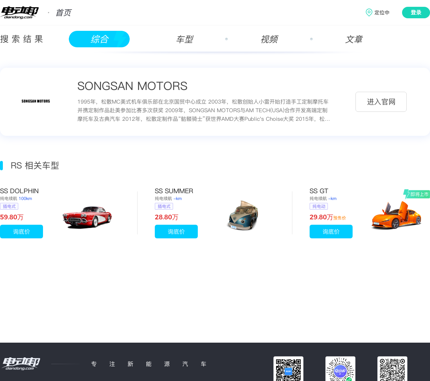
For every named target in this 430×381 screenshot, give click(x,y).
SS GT (319, 190)
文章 (353, 39)
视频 (268, 39)
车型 (184, 39)
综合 (99, 39)
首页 (63, 12)
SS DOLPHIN (19, 190)
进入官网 (381, 102)
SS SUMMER (174, 190)
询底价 (21, 231)
